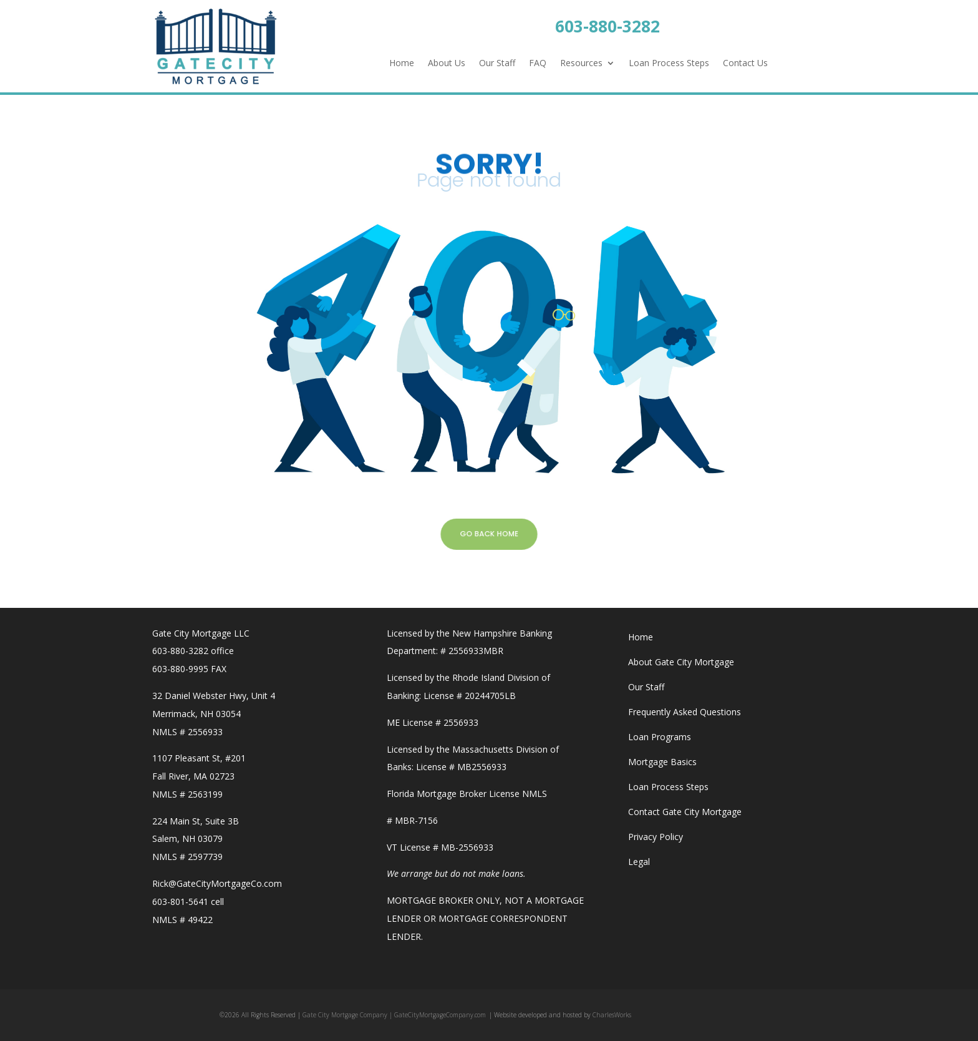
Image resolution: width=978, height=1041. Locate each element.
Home (401, 64)
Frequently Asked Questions (684, 712)
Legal (639, 862)
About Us (446, 64)
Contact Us (745, 64)
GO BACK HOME (489, 533)
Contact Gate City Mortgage (685, 812)
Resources (581, 64)
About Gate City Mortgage (681, 662)
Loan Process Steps (669, 64)
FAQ (537, 64)
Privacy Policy (655, 837)
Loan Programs (659, 737)
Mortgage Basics (662, 762)
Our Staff (497, 64)
